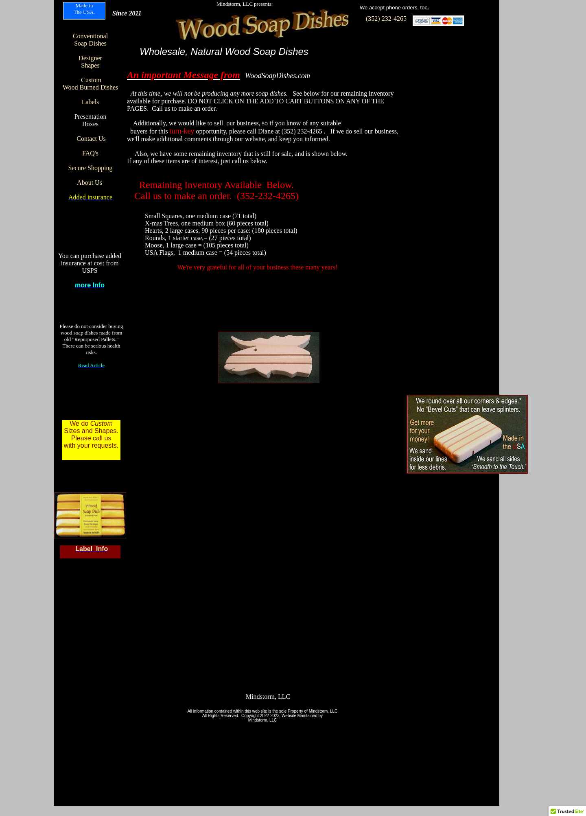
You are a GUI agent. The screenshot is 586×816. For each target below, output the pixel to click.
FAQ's (90, 153)
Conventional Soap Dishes (90, 40)
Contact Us (91, 138)
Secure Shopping (90, 167)
